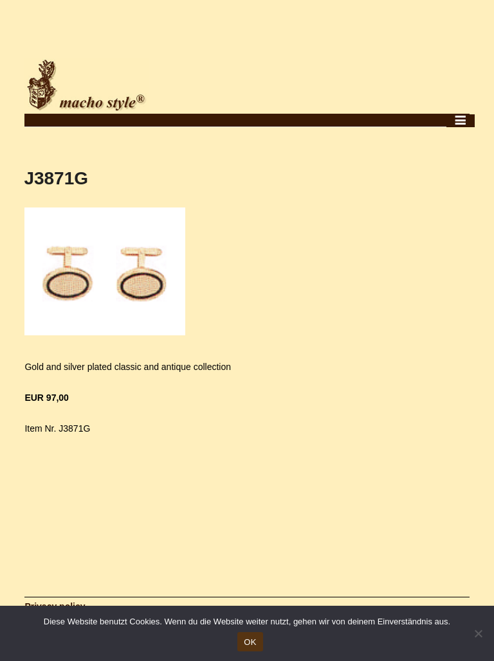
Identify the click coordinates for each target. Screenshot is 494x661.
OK (250, 642)
